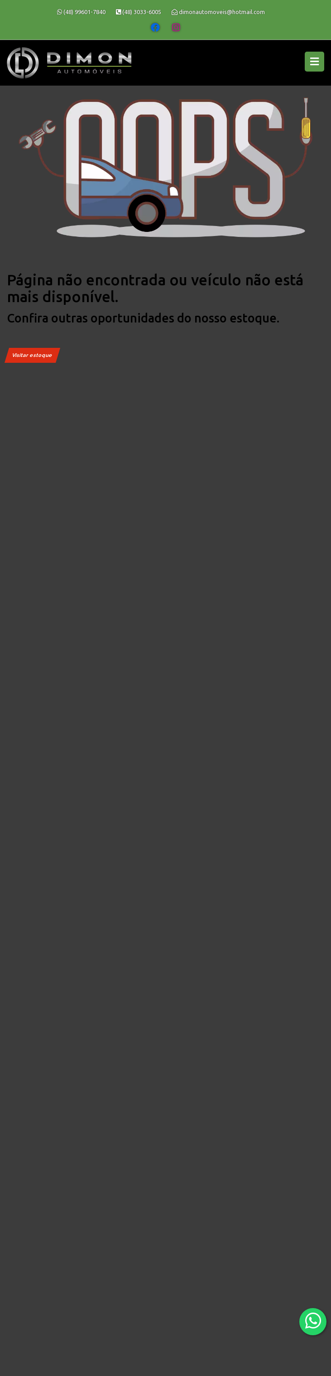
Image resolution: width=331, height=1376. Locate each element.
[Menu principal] (314, 62)
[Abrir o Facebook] (155, 27)
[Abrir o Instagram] (176, 27)
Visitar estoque (32, 355)
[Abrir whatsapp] (313, 1321)
